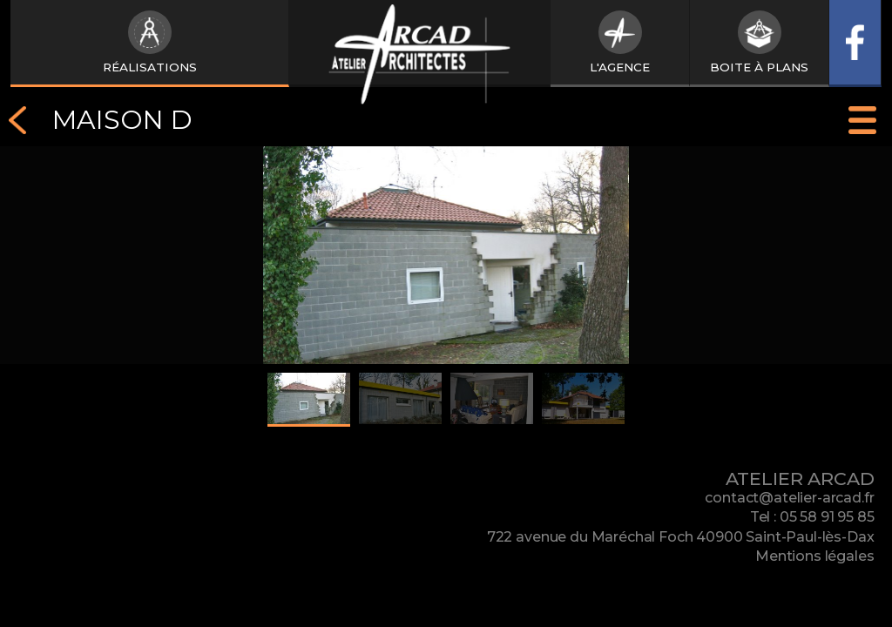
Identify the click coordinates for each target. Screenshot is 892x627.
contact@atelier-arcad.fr (789, 497)
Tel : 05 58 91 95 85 (812, 517)
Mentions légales (814, 556)
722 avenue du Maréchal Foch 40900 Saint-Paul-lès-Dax (681, 537)
